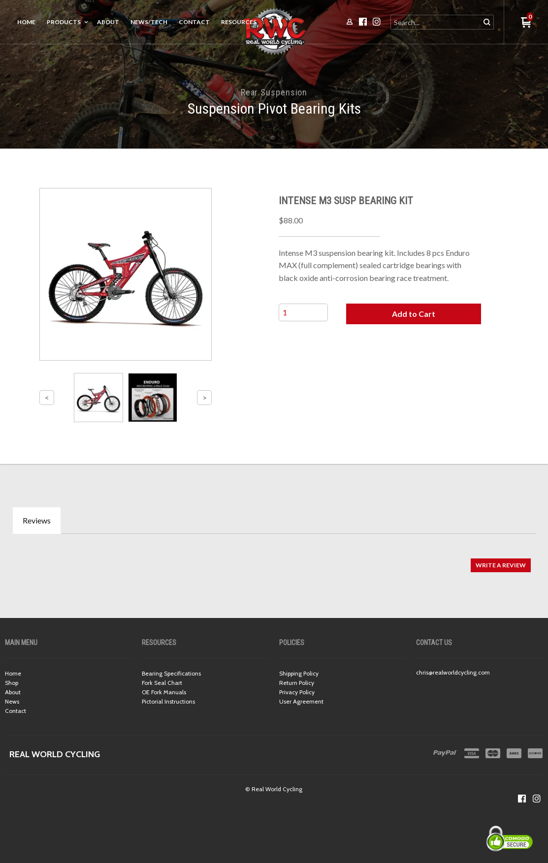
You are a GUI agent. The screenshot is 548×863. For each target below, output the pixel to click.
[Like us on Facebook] (522, 798)
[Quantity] (303, 312)
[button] (413, 314)
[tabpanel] (274, 560)
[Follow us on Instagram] (537, 798)
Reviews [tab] (37, 520)
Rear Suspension (274, 92)
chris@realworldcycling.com (453, 672)
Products (64, 22)
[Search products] (436, 22)
